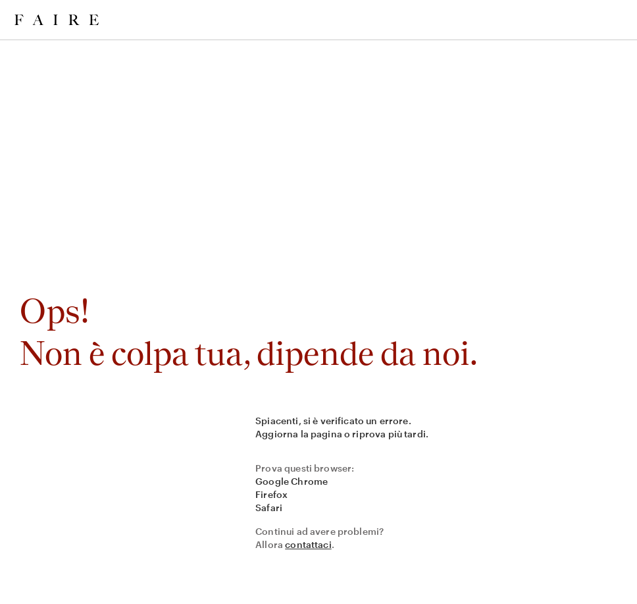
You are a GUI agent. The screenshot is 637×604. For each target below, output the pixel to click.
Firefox (271, 494)
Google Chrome (291, 481)
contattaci (308, 544)
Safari (268, 507)
